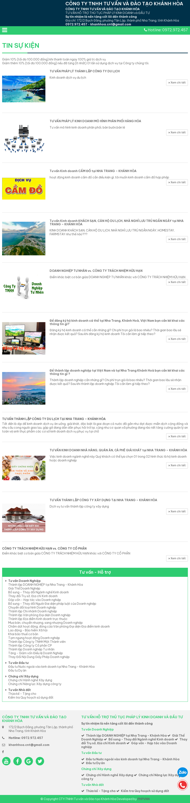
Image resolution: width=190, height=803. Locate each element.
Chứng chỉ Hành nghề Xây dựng (30, 680)
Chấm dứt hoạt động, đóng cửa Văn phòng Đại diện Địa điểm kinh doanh (59, 626)
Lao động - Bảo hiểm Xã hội (28, 630)
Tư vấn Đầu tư (18, 663)
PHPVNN (143, 799)
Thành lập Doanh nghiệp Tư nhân (31, 649)
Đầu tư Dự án (17, 670)
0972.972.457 (76, 24)
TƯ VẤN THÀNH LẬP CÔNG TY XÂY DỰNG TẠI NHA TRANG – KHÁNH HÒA (103, 500)
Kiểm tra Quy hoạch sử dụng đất (30, 697)
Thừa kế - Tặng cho (22, 694)
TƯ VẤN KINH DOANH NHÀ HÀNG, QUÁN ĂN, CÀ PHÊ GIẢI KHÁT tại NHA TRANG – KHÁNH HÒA (118, 450)
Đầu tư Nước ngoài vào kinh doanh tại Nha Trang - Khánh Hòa (51, 667)
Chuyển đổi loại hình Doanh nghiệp (32, 607)
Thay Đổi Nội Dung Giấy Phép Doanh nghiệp (39, 657)
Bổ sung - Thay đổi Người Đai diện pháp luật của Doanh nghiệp (52, 604)
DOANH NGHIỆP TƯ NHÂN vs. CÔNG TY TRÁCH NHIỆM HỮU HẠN (96, 271)
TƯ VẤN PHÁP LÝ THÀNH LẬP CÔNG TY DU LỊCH (85, 71)
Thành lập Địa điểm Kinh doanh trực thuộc (38, 619)
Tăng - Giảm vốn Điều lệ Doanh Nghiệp (35, 653)
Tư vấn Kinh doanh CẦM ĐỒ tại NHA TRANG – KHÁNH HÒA (93, 171)
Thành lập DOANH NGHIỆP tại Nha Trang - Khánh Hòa (45, 585)
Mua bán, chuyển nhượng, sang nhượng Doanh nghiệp (45, 623)
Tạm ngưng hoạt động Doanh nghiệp (34, 638)
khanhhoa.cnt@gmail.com (110, 24)
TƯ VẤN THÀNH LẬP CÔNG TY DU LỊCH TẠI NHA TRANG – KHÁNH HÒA (54, 419)
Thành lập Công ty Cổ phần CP (30, 645)
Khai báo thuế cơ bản (23, 634)
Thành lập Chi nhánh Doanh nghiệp (32, 611)
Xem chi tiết (177, 82)
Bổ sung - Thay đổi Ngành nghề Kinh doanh (38, 592)
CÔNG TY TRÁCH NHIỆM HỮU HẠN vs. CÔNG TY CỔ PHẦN (44, 548)
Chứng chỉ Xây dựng (23, 676)
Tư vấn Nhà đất (19, 690)
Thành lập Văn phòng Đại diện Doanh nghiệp (39, 615)
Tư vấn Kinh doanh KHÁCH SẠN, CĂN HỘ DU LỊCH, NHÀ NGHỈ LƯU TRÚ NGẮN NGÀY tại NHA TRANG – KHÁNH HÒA (117, 222)
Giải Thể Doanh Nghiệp (24, 588)
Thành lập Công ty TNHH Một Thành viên (37, 642)
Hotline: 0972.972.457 (168, 29)
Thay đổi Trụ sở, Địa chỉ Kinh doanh (33, 596)
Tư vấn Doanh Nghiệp (24, 581)
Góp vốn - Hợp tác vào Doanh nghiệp (34, 600)
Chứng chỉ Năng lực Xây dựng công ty (34, 684)
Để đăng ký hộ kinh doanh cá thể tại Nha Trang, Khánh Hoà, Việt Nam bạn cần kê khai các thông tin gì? (117, 322)
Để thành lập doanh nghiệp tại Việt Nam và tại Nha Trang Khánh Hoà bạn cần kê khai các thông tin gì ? (117, 372)
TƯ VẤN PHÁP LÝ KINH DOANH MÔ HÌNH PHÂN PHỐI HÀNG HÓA (95, 121)
